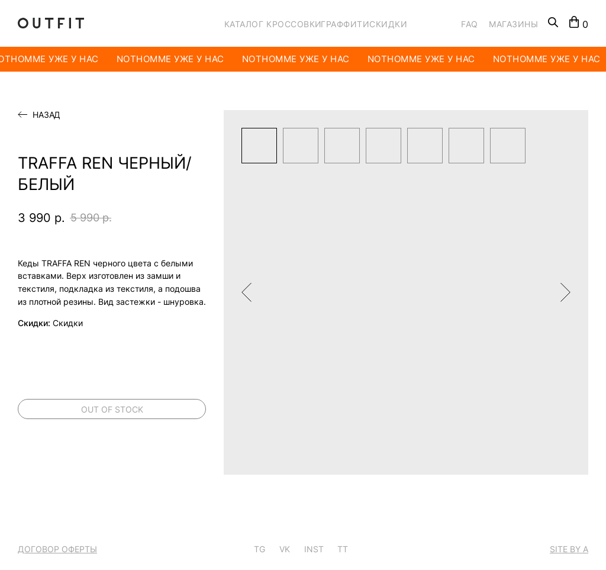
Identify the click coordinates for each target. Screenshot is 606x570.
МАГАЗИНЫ (513, 24)
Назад (46, 115)
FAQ (469, 24)
